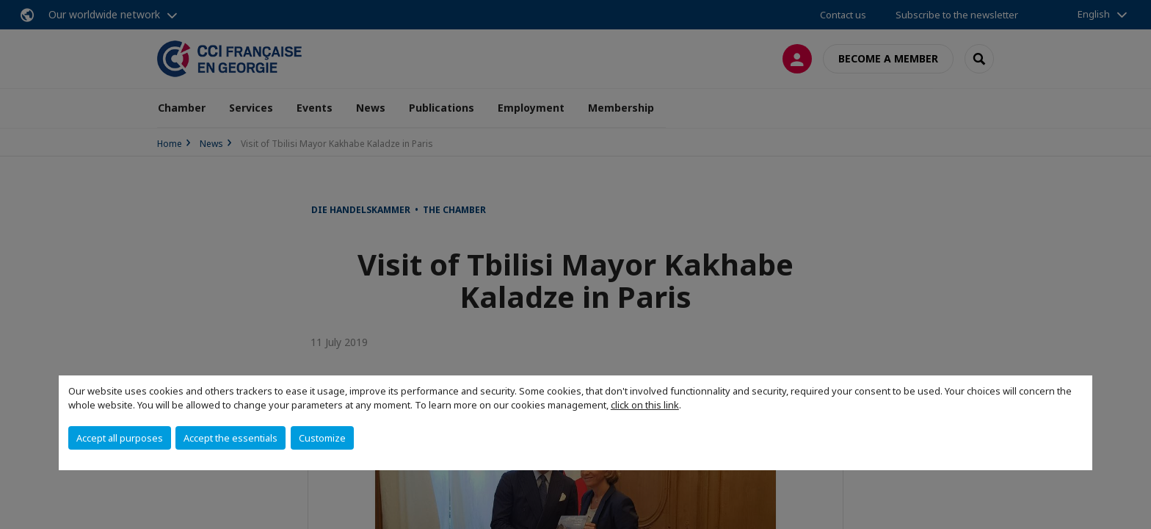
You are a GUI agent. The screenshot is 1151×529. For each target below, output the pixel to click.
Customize (322, 438)
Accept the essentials (230, 438)
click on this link (645, 404)
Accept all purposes (119, 438)
